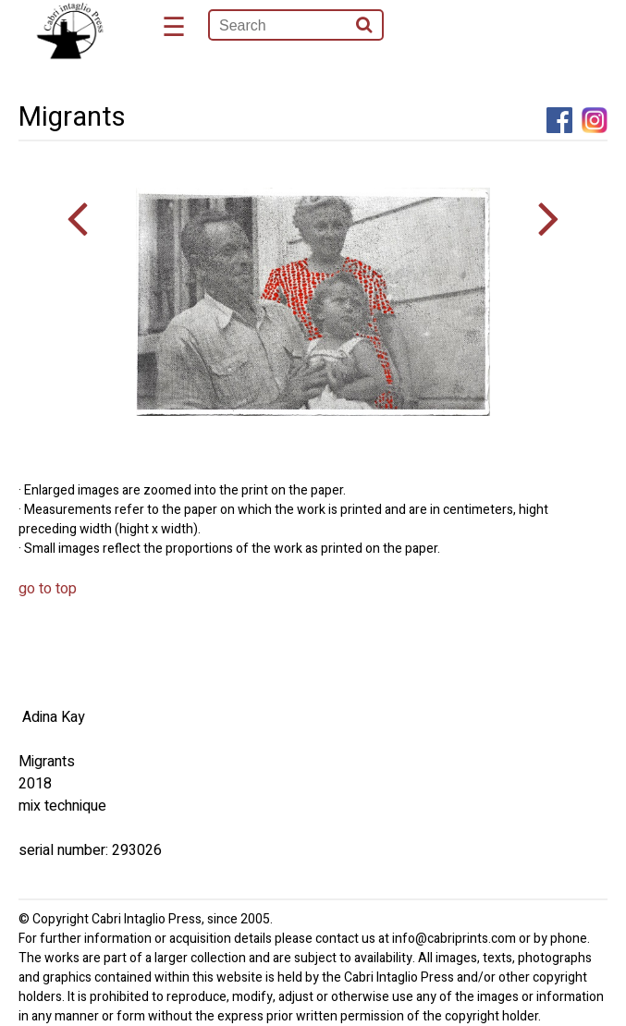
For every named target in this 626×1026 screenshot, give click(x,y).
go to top (47, 589)
